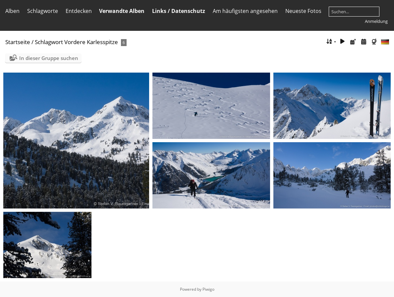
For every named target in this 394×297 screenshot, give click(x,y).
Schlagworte (42, 11)
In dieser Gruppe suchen (48, 58)
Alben (12, 11)
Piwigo (208, 289)
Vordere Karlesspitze (91, 42)
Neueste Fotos (303, 11)
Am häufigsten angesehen (245, 11)
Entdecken (79, 11)
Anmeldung (376, 21)
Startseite (17, 42)
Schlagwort (49, 42)
